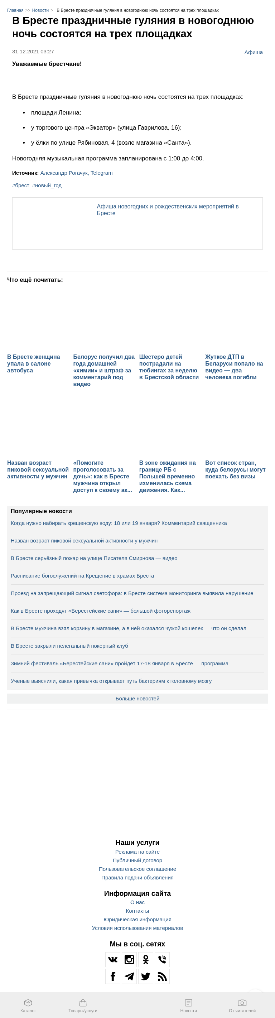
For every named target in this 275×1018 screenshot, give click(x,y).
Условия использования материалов (137, 928)
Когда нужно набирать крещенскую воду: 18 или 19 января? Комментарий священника (119, 523)
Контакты (137, 911)
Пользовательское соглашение (137, 869)
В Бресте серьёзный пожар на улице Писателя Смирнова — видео (94, 558)
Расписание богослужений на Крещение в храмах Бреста (82, 576)
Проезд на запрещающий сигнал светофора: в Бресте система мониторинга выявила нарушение (132, 593)
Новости (40, 10)
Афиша (254, 52)
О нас (137, 902)
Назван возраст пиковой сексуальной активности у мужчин (84, 540)
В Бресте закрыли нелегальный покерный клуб (69, 646)
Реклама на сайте (137, 852)
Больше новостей (138, 698)
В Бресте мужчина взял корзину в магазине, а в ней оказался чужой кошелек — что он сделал (128, 628)
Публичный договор (137, 860)
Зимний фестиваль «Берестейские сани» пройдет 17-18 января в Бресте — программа (119, 663)
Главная (15, 10)
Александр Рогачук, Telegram (76, 173)
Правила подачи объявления (137, 877)
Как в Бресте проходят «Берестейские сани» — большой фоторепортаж (100, 611)
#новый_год (47, 185)
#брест (20, 185)
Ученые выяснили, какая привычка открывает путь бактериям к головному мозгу (111, 681)
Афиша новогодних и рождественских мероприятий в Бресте (167, 209)
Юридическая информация (137, 919)
